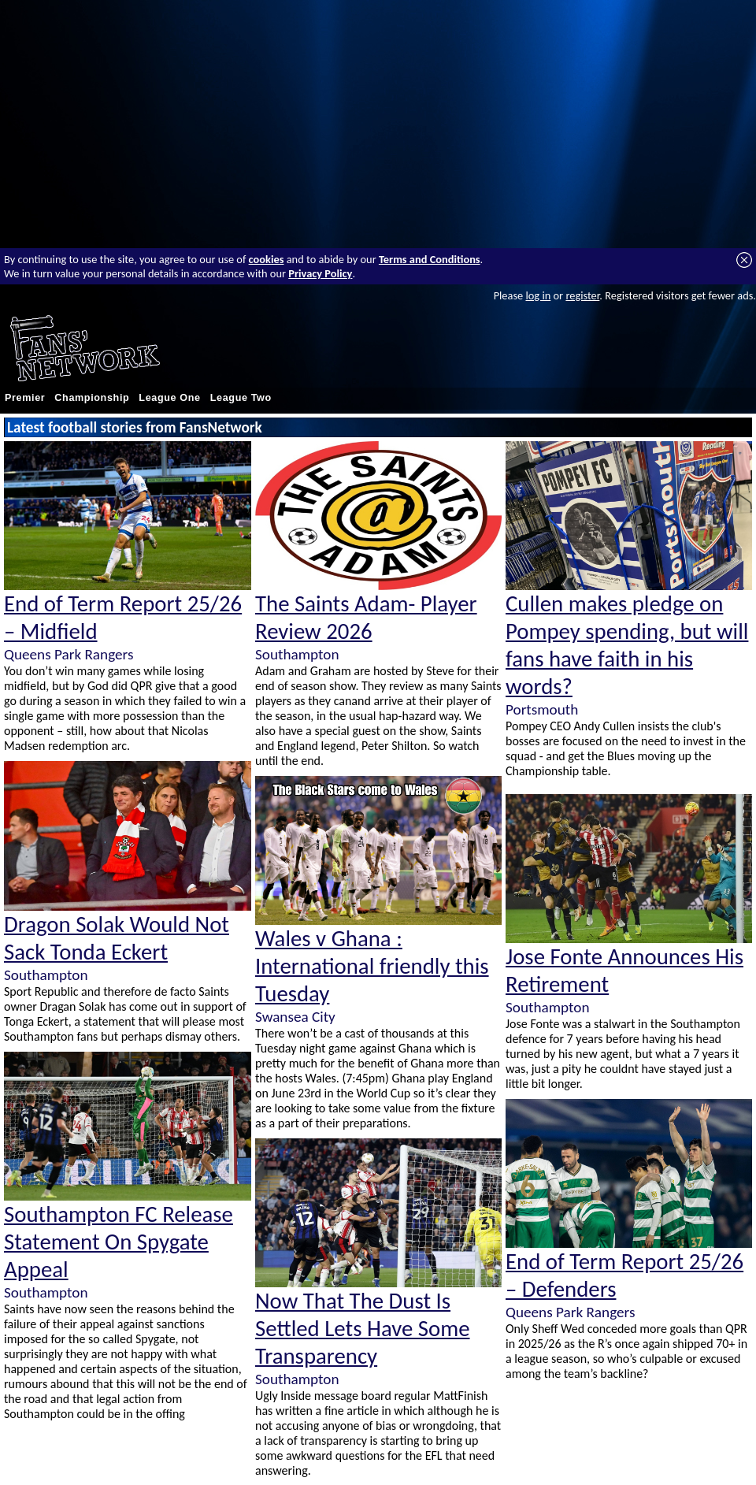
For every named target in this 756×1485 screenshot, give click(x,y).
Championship (91, 397)
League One (169, 397)
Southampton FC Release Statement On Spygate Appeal (118, 1242)
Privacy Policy (320, 273)
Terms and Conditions (429, 259)
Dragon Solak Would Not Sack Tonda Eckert (116, 938)
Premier (25, 397)
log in (537, 295)
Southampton (45, 975)
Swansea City (295, 1017)
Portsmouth (542, 709)
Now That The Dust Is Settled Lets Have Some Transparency (362, 1328)
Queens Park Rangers (68, 654)
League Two (241, 397)
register (582, 295)
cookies (266, 259)
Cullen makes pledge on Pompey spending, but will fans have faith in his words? (627, 645)
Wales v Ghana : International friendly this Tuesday (372, 966)
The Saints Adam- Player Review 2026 (366, 617)
